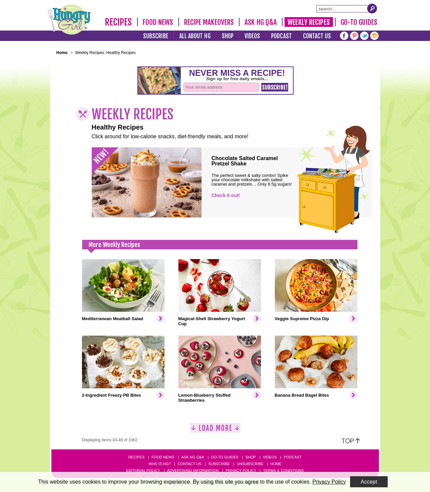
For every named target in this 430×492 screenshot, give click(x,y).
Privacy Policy (241, 471)
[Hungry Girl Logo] (69, 19)
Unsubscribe (250, 464)
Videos (252, 36)
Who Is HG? (159, 464)
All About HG (195, 36)
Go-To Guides (359, 22)
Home (276, 464)
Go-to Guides (224, 457)
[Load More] (215, 430)
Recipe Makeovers (209, 22)
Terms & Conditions (283, 471)
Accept (369, 482)
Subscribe (155, 36)
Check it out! (226, 195)
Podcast (281, 36)
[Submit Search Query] (372, 8)
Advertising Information (193, 471)
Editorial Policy (143, 471)
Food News (158, 22)
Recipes (118, 22)
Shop (227, 36)
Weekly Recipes (309, 22)
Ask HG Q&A (261, 22)
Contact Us (317, 36)
